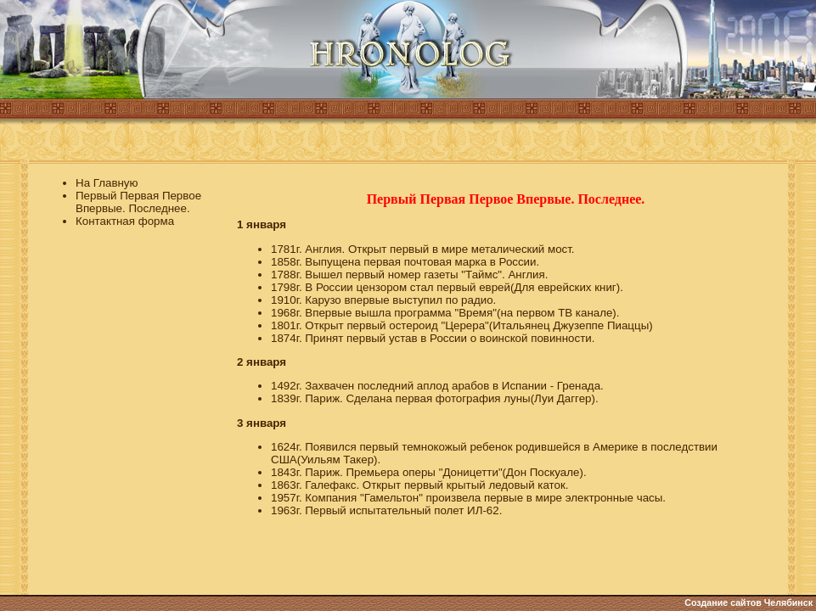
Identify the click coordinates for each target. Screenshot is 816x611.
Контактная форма (125, 221)
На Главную (107, 183)
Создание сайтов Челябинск (748, 602)
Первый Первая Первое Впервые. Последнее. (138, 202)
